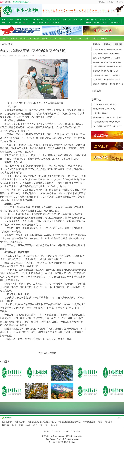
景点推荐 (56, 22)
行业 (80, 19)
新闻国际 (10, 19)
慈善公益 (45, 38)
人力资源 (70, 38)
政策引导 (48, 19)
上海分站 (87, 38)
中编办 (100, 422)
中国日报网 (5, 425)
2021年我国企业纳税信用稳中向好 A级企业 (107, 126)
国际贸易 (6, 38)
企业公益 (53, 38)
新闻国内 (18, 19)
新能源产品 (105, 22)
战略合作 (57, 431)
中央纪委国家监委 (89, 422)
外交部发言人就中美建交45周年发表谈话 (106, 75)
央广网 (14, 425)
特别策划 (78, 38)
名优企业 (36, 38)
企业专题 (14, 38)
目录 (69, 19)
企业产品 (26, 22)
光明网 (21, 425)
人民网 (35, 425)
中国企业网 (43, 425)
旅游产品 (48, 22)
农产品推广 (94, 19)
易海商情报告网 (7, 422)
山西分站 (104, 38)
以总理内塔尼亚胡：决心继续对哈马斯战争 (107, 49)
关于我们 (47, 431)
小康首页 (3, 44)
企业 (29, 38)
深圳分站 (95, 38)
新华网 (28, 425)
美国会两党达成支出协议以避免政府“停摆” (107, 62)
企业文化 (22, 38)
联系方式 (67, 431)
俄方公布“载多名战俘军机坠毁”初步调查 (106, 58)
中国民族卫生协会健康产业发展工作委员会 (42, 422)
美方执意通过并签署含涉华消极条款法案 (106, 80)
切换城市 (7, 2)
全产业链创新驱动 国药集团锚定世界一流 (107, 117)
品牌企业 (10, 22)
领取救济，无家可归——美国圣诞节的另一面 (108, 84)
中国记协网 (108, 422)
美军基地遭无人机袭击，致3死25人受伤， (107, 54)
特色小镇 (62, 38)
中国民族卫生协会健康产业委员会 (69, 422)
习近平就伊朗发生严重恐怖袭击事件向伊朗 (107, 67)
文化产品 (111, 19)
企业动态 (18, 22)
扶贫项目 (103, 19)
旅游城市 (40, 22)
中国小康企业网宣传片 (100, 113)
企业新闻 (40, 19)
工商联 (75, 19)
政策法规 (97, 22)
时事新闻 (26, 19)
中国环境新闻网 (20, 422)
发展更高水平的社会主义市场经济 (104, 109)
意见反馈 (77, 431)
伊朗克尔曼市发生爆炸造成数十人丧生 (106, 71)
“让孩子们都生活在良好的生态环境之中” (106, 122)
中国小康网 (53, 425)
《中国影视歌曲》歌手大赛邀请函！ (105, 104)
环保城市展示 (115, 22)
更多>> (119, 418)
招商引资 (56, 19)
